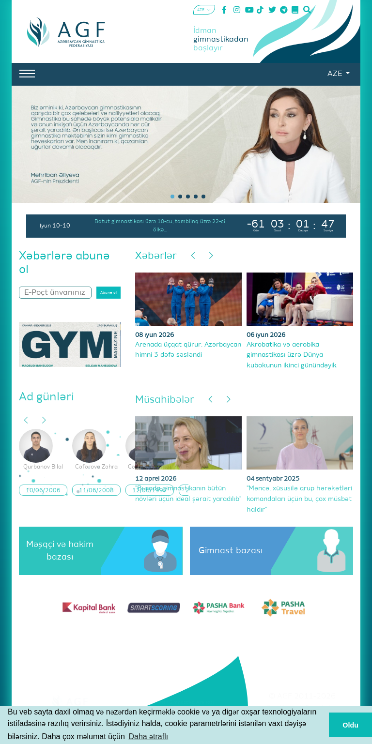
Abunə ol (108, 293)
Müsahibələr (164, 400)
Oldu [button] (350, 725)
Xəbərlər (156, 256)
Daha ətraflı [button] (148, 736)
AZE (335, 74)
